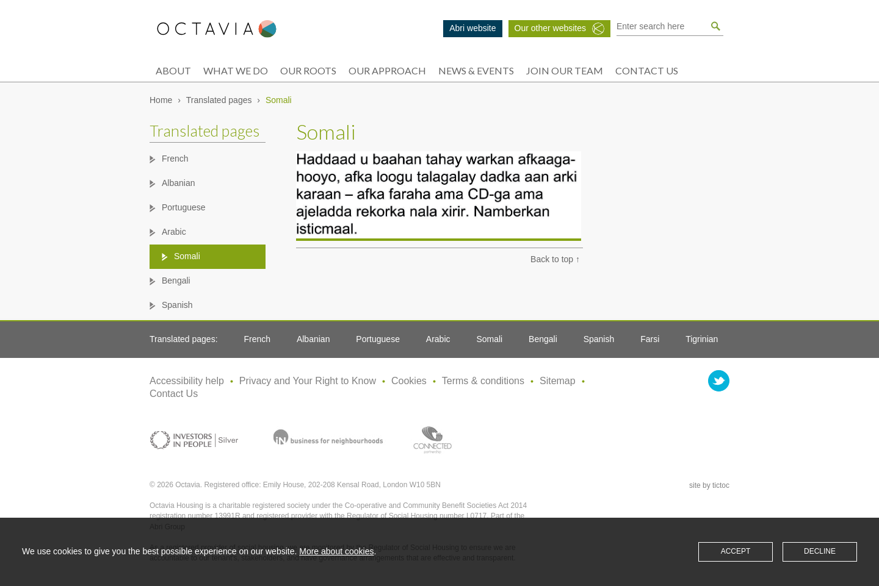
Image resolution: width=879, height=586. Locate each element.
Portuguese (184, 207)
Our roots (308, 70)
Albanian (178, 183)
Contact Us (646, 70)
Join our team (564, 70)
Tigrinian (701, 339)
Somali (187, 256)
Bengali (176, 280)
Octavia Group (217, 29)
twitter (718, 380)
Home (161, 100)
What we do (235, 70)
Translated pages (219, 100)
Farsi (649, 339)
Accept (736, 551)
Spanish (177, 305)
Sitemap (558, 381)
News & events (476, 70)
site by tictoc (709, 485)
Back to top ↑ (555, 259)
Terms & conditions (483, 381)
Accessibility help (187, 381)
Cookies (409, 381)
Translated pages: (184, 339)
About (173, 70)
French (175, 158)
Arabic (174, 232)
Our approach (387, 70)
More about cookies (336, 551)
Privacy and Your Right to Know (307, 381)
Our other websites (551, 28)
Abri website (472, 28)
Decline (820, 551)
